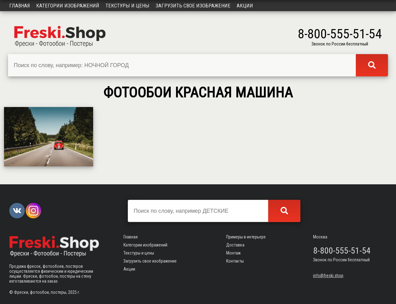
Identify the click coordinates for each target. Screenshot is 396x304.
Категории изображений (67, 5)
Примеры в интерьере (246, 236)
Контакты (235, 261)
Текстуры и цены (127, 5)
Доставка (235, 244)
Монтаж (233, 252)
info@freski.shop (328, 275)
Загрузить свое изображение (193, 5)
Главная (19, 5)
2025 (72, 292)
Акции (245, 5)
